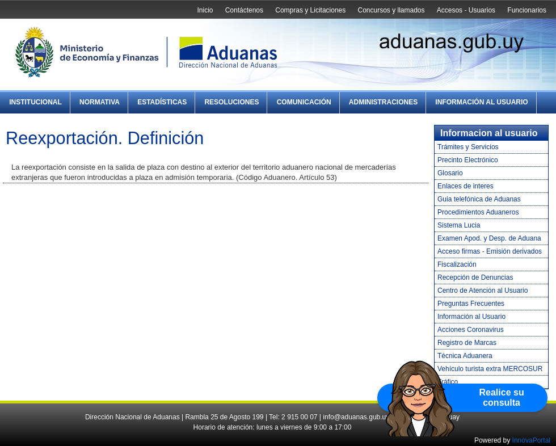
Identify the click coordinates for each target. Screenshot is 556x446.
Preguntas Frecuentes (470, 304)
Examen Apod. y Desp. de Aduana (489, 238)
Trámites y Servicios (468, 147)
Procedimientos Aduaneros (478, 212)
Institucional (35, 102)
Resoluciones (231, 102)
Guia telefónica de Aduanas (479, 199)
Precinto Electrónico (467, 160)
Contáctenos (244, 10)
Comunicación (304, 102)
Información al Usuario (481, 102)
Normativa (99, 102)
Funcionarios (526, 10)
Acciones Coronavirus (470, 330)
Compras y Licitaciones (310, 10)
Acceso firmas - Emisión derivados (489, 251)
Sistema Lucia (458, 225)
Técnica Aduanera (464, 356)
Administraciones (383, 102)
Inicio (205, 10)
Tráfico (447, 382)
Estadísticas (162, 102)
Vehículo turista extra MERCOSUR (489, 369)
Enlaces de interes (465, 186)
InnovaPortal (531, 440)
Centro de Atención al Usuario (482, 290)
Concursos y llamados (390, 10)
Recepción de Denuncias (475, 277)
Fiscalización (457, 264)
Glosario (450, 173)
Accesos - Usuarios (466, 10)
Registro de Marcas (466, 343)
